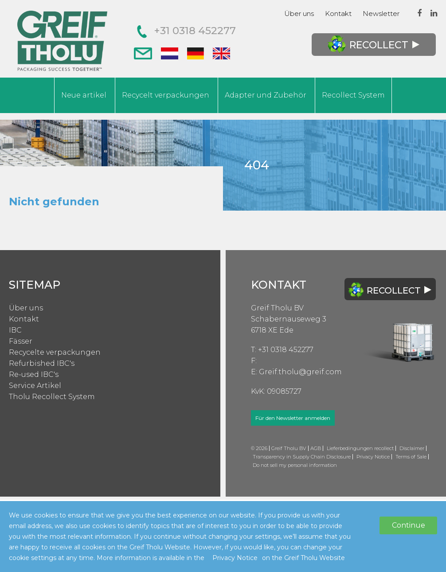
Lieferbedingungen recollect (360, 448)
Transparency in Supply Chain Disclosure (302, 457)
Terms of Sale (410, 457)
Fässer (20, 341)
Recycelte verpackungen (55, 352)
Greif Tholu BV (277, 308)
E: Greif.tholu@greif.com (296, 372)
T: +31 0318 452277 (282, 349)
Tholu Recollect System (52, 396)
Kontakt (338, 13)
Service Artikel (35, 385)
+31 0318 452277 (186, 30)
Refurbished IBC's (41, 363)
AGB (315, 448)
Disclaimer (411, 448)
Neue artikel (83, 95)
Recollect (373, 44)
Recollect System (353, 95)
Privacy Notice (373, 457)
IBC (15, 330)
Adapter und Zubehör (265, 95)
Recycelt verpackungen (165, 95)
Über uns (299, 13)
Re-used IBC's (34, 374)
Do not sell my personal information (295, 465)
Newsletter (381, 13)
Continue (408, 525)
